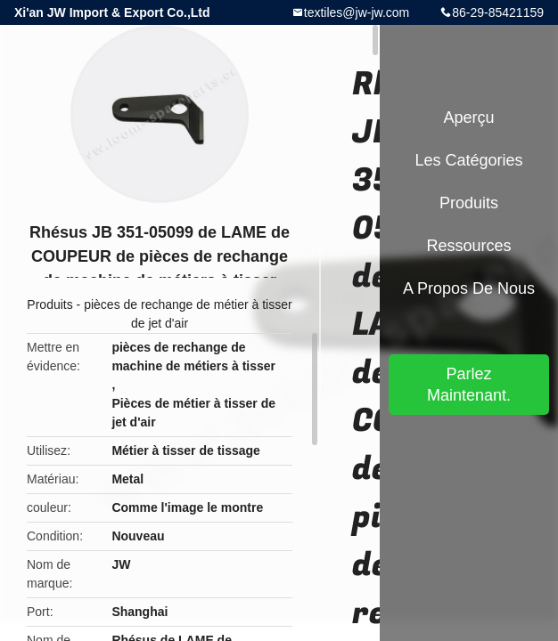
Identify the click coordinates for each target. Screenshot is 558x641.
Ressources (468, 246)
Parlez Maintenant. (469, 384)
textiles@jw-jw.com (356, 12)
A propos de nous (469, 288)
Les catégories (468, 160)
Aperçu (468, 117)
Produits (49, 304)
